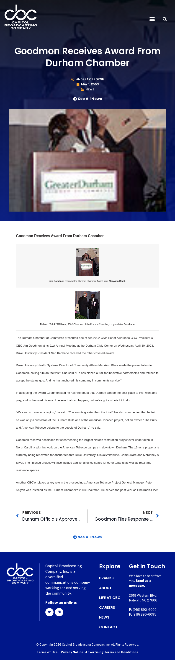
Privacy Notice (72, 652)
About (105, 588)
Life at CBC (110, 598)
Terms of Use (47, 652)
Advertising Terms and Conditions (111, 652)
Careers (107, 607)
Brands (106, 578)
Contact (108, 627)
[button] (152, 19)
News (90, 89)
